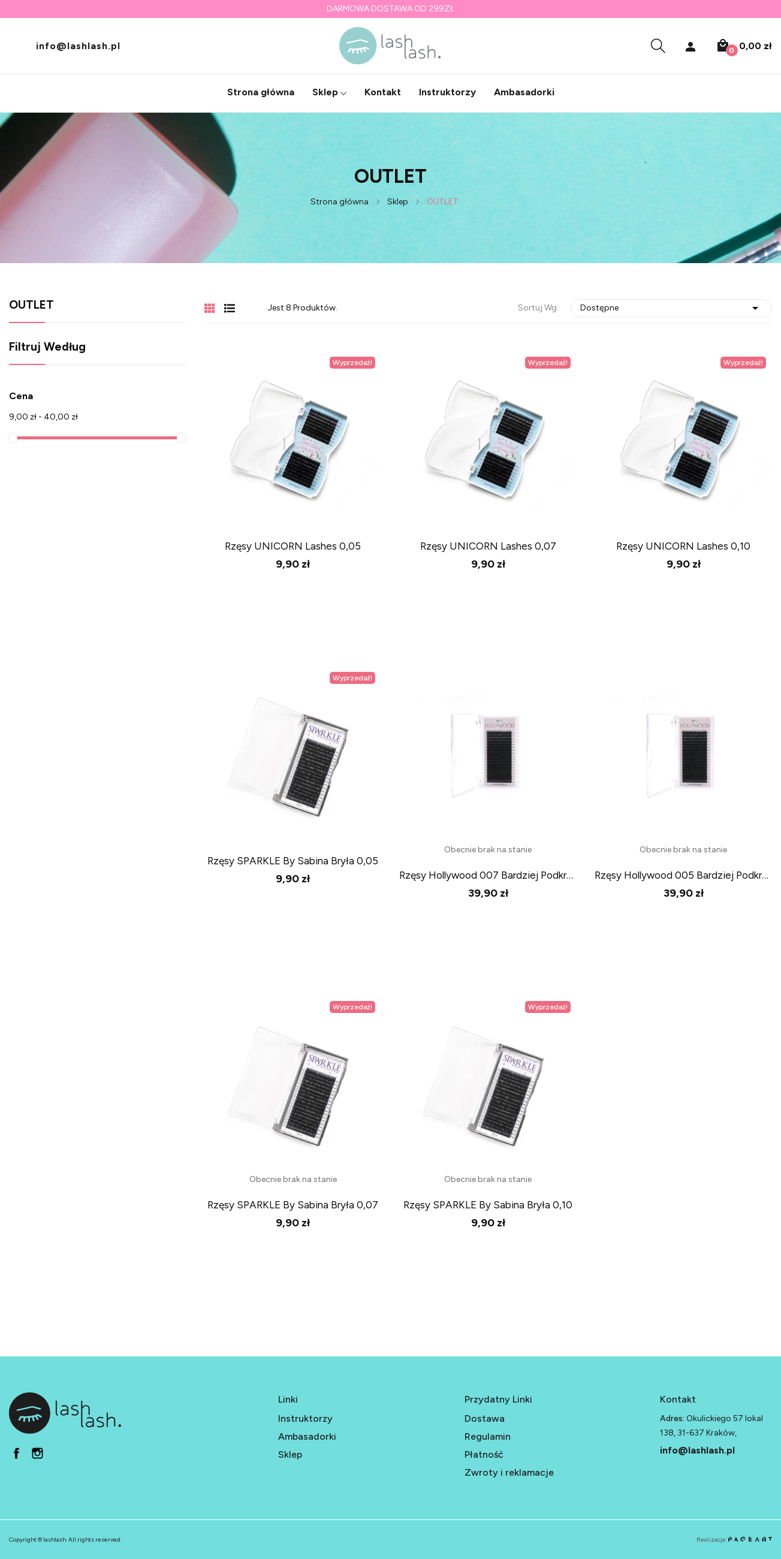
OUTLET (31, 305)
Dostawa (485, 1418)
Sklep (290, 1454)
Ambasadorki (307, 1436)
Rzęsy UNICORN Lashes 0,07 (488, 546)
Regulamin (488, 1436)
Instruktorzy (305, 1418)
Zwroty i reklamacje (509, 1472)
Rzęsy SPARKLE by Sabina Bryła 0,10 (487, 1205)
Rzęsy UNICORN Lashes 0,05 (293, 546)
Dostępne (671, 308)
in (37, 1453)
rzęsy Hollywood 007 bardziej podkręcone (488, 875)
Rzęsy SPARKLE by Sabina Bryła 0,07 (292, 1205)
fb (16, 1453)
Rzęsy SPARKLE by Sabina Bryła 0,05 (292, 861)
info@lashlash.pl (78, 45)
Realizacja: (734, 1539)
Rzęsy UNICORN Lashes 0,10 (683, 546)
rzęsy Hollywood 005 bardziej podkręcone (683, 875)
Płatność (484, 1454)
